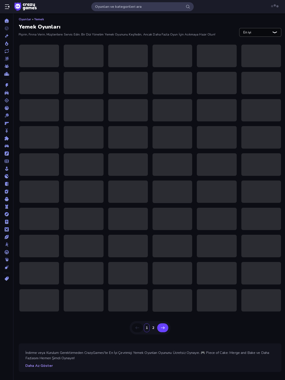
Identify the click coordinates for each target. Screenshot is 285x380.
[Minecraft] (6, 229)
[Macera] (6, 214)
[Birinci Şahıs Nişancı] (6, 123)
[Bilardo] (6, 115)
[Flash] (6, 153)
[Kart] (6, 191)
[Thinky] (6, 260)
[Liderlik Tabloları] (6, 74)
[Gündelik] (6, 168)
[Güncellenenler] (6, 51)
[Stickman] (6, 244)
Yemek (39, 19)
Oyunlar (25, 19)
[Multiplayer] (6, 66)
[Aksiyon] (6, 85)
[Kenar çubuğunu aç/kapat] (7, 6)
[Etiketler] (6, 278)
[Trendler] (6, 43)
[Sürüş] (6, 252)
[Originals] (6, 58)
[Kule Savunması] (6, 206)
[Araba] (6, 93)
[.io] (6, 176)
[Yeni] (6, 36)
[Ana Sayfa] (6, 21)
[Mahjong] (6, 222)
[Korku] (6, 199)
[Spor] (6, 237)
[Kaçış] (6, 184)
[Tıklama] (6, 267)
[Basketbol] (6, 108)
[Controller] (6, 146)
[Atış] (6, 100)
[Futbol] (6, 161)
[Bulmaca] (6, 138)
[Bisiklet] (6, 131)
